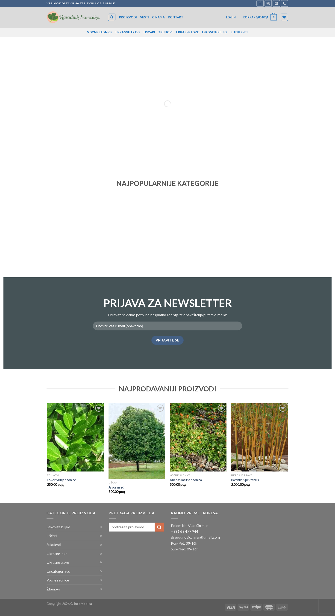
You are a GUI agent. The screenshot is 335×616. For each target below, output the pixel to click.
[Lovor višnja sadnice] (75, 437)
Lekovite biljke (215, 32)
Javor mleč (116, 487)
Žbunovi (166, 32)
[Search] (112, 17)
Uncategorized (58, 571)
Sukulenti (239, 32)
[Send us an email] (276, 3)
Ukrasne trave (127, 32)
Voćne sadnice (99, 32)
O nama (158, 17)
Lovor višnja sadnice (61, 480)
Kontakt (175, 17)
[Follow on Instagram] (268, 3)
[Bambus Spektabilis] (259, 437)
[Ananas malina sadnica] (198, 437)
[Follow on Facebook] (260, 3)
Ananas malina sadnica (186, 480)
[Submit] (159, 527)
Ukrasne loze (187, 32)
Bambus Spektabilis (245, 480)
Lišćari (149, 32)
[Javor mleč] (137, 441)
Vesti (144, 17)
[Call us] (284, 3)
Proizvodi (128, 17)
